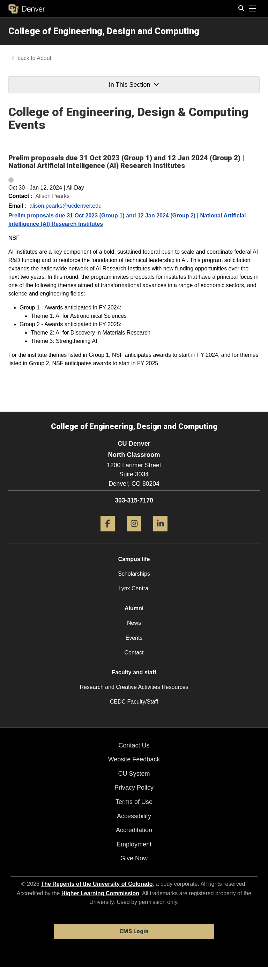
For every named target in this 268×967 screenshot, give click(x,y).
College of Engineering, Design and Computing (103, 31)
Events (134, 638)
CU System (134, 773)
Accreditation (134, 830)
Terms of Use (134, 801)
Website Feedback (134, 759)
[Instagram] (134, 534)
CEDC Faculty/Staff (134, 702)
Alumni (134, 608)
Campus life (134, 559)
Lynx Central (133, 588)
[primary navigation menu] (253, 9)
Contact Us (133, 745)
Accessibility (134, 816)
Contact (133, 652)
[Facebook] (107, 534)
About (44, 58)
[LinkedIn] (160, 534)
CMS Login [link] (133, 931)
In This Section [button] (134, 84)
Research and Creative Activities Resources (134, 687)
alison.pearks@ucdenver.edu (65, 206)
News (134, 623)
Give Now (134, 858)
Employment (134, 844)
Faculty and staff (134, 672)
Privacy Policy (134, 787)
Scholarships (134, 574)
